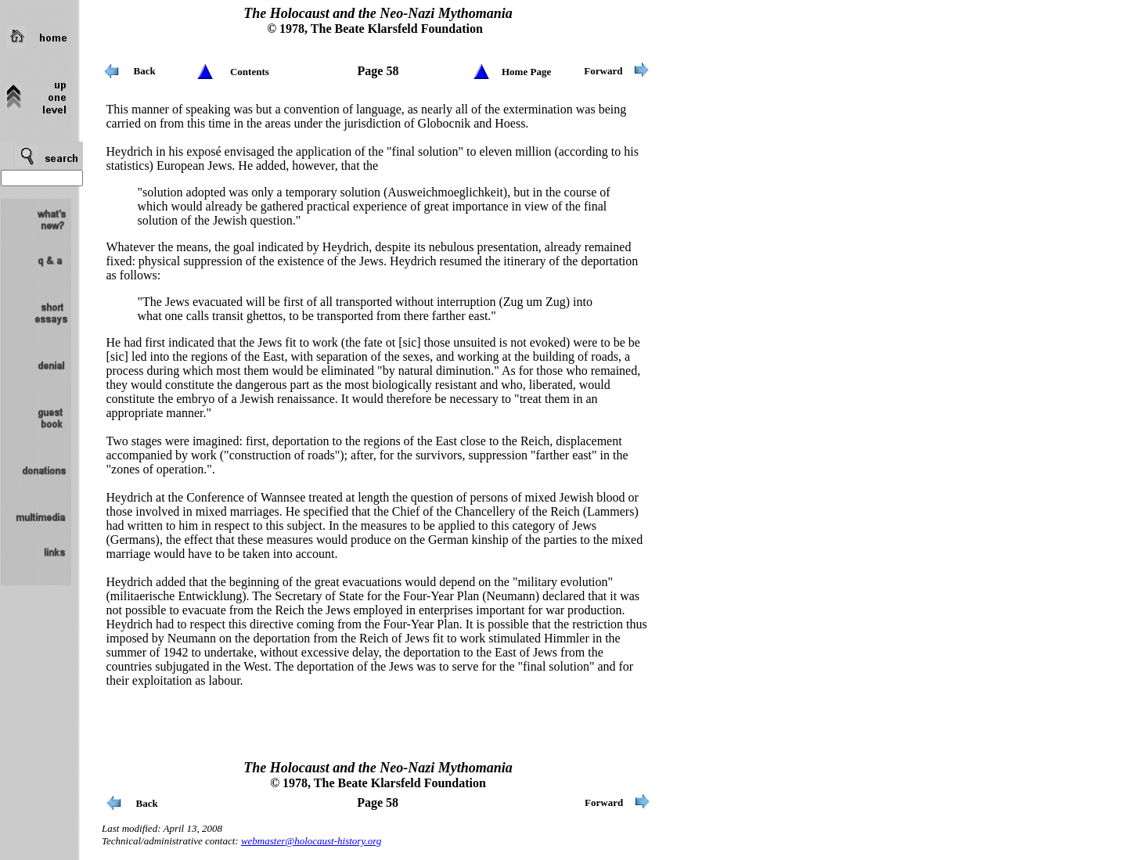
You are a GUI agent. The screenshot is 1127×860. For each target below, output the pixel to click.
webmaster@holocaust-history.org (311, 841)
